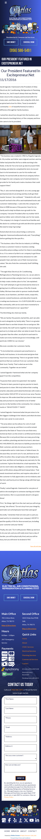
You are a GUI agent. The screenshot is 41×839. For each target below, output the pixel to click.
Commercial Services (30, 659)
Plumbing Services (29, 655)
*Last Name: (9, 708)
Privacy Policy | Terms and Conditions (20, 838)
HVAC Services (28, 647)
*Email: (7, 727)
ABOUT (23, 831)
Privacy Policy (8, 797)
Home (24, 638)
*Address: (8, 736)
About (24, 643)
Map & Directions (9, 625)
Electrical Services (29, 651)
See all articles (35, 546)
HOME (7, 831)
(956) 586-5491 (20, 50)
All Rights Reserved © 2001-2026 (28, 835)
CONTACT (32, 831)
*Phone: (8, 718)
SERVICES (15, 831)
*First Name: (9, 699)
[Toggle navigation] (5, 2)
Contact (25, 663)
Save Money (11, 42)
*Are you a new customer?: (14, 755)
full (10, 107)
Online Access (15, 835)
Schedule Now (28, 42)
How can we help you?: (13, 765)
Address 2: (9, 746)
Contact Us (20, 778)
